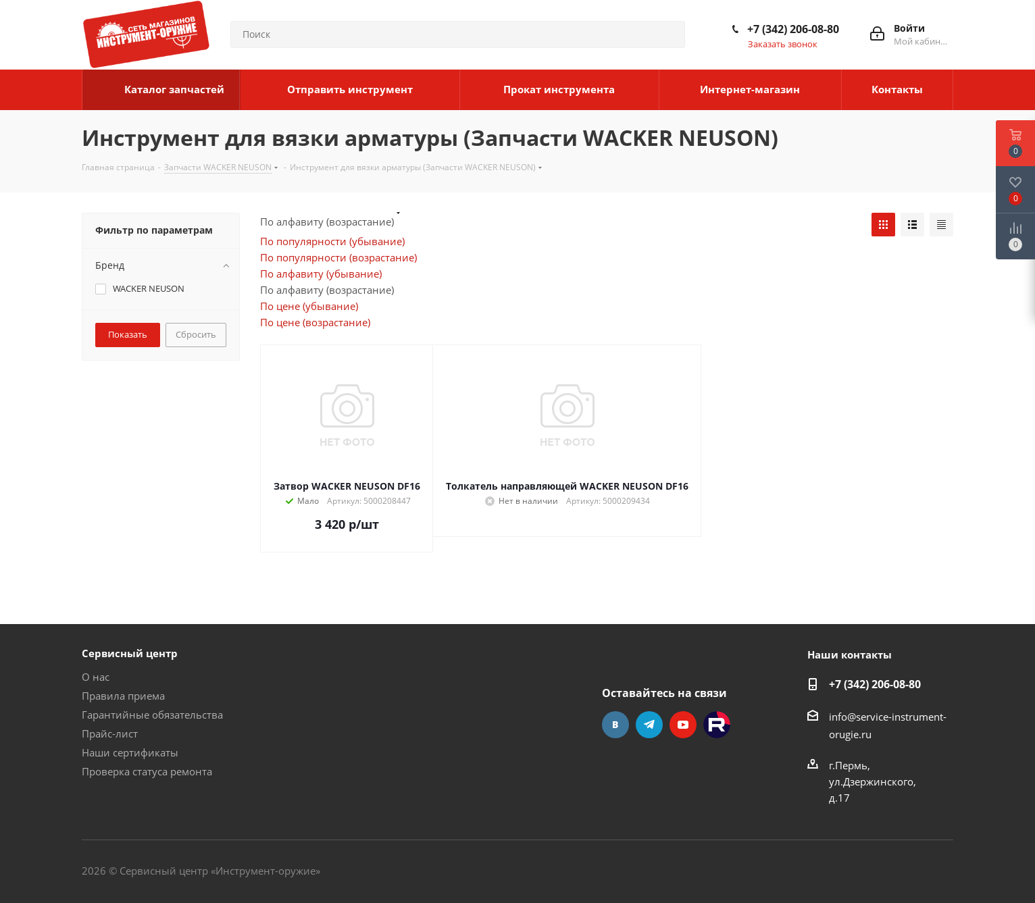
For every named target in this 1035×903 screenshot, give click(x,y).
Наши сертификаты (130, 752)
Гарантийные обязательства (152, 714)
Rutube (716, 724)
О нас (95, 676)
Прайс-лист (110, 733)
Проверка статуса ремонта (147, 771)
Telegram (649, 724)
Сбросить (196, 334)
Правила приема (123, 695)
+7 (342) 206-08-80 (793, 29)
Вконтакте (615, 724)
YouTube (683, 724)
